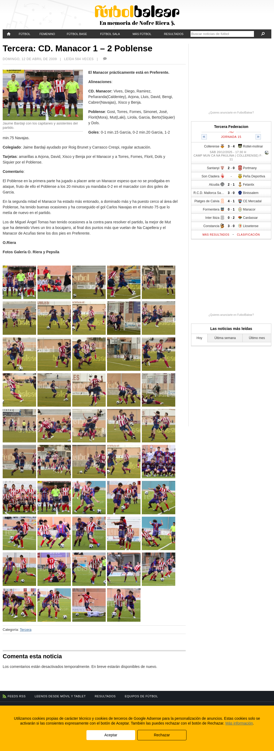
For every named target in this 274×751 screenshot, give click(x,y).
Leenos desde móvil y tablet (60, 696)
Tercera (25, 630)
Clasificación (248, 234)
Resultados (174, 34)
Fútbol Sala (110, 34)
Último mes (257, 338)
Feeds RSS (17, 696)
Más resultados (216, 234)
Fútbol (24, 34)
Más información (239, 723)
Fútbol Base (77, 34)
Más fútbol (141, 34)
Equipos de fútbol (141, 696)
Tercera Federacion (231, 126)
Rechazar (162, 735)
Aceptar (110, 735)
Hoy (199, 338)
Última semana (225, 338)
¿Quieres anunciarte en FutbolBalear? (231, 112)
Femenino (47, 34)
